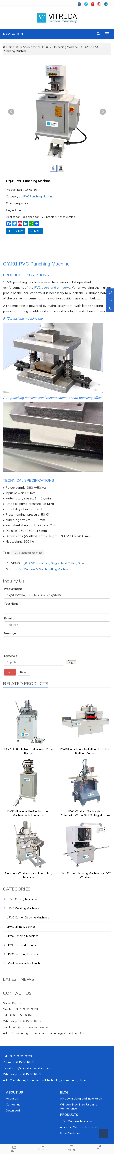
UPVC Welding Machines (23, 908)
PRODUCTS (69, 1115)
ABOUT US (14, 1092)
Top (100, 1147)
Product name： (14, 589)
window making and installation (81, 1098)
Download (13, 1110)
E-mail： (9, 618)
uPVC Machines (30, 47)
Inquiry (43, 1147)
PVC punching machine (27, 553)
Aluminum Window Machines (79, 1127)
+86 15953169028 (31, 1021)
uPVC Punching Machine (62, 47)
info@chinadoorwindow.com (31, 1027)
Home (10, 47)
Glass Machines (70, 1133)
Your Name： (12, 603)
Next (103, 112)
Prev (11, 112)
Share (14, 1148)
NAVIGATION (13, 34)
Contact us (13, 1104)
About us (12, 1098)
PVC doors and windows (52, 287)
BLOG (64, 1092)
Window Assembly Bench (23, 963)
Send (10, 672)
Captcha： (11, 656)
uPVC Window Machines (76, 1121)
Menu (71, 1147)
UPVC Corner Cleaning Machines (28, 917)
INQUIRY (15, 231)
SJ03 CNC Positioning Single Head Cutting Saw (53, 563)
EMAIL (35, 231)
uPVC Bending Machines (22, 936)
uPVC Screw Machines (21, 945)
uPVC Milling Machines (21, 926)
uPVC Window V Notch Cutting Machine (42, 569)
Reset (24, 672)
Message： (11, 633)
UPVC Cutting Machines (22, 899)
